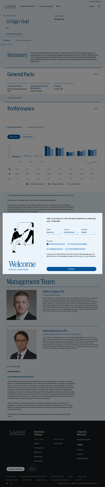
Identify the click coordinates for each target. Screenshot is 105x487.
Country (66, 229)
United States (69, 232)
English (84, 232)
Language (84, 229)
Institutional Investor (57, 244)
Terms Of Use (83, 256)
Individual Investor (56, 249)
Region (49, 229)
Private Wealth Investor (77, 249)
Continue (71, 269)
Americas (50, 232)
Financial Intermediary (78, 244)
